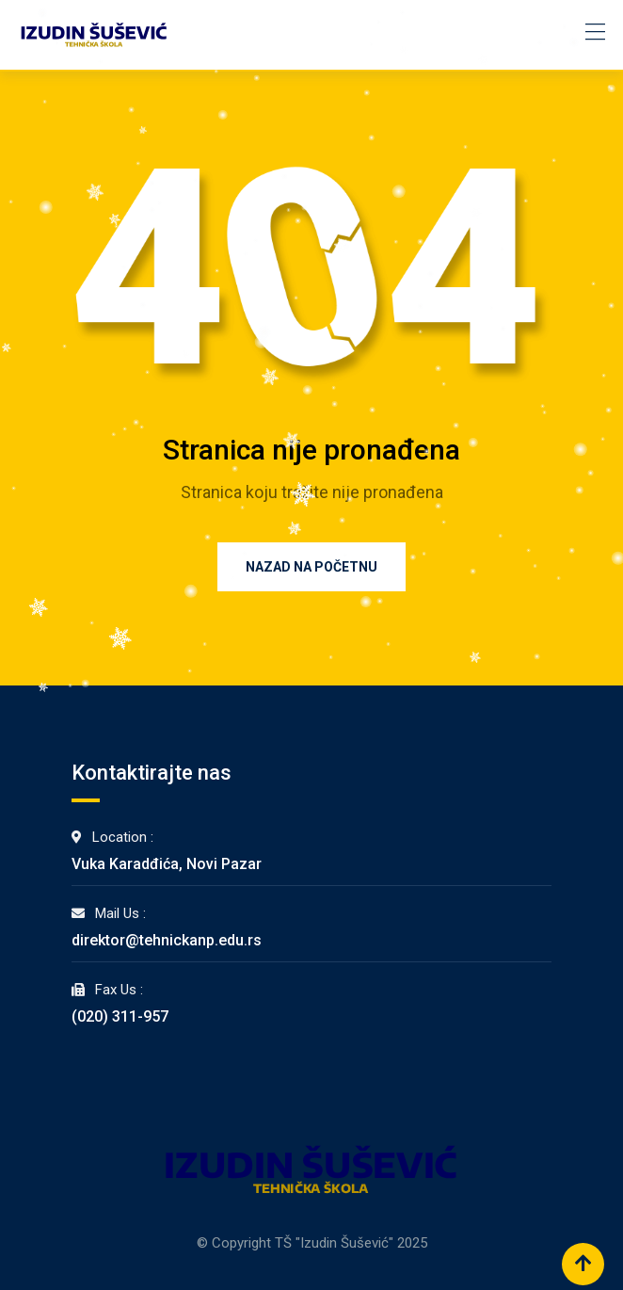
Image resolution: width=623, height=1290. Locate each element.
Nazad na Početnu (311, 566)
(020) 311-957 (120, 1016)
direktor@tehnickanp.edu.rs (167, 940)
